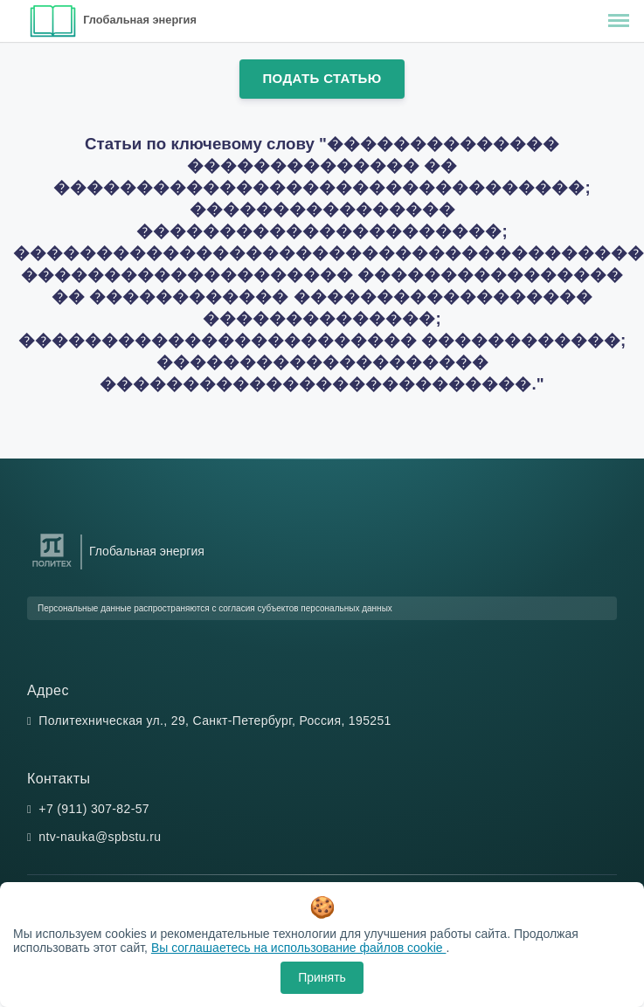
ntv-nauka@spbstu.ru (99, 837)
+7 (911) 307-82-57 (93, 809)
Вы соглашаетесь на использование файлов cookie (299, 948)
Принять (322, 977)
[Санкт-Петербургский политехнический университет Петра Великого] (52, 567)
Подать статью (321, 78)
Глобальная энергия (140, 19)
